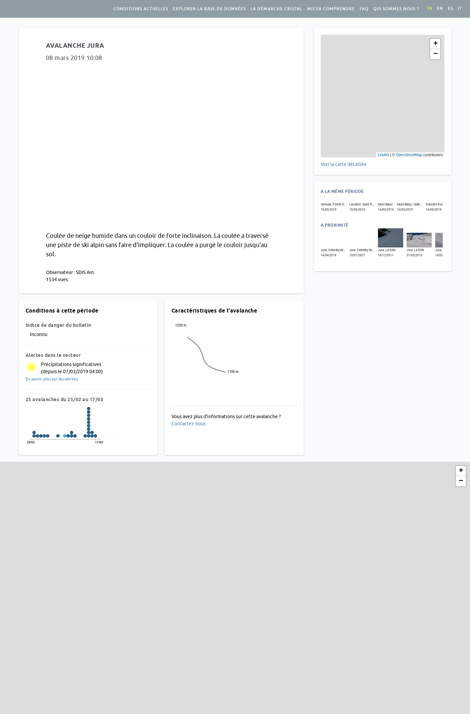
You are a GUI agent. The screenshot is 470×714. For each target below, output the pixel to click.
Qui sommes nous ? (396, 9)
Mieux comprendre (331, 9)
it (460, 8)
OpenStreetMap (409, 155)
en (440, 8)
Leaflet (383, 155)
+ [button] (435, 44)
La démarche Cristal (276, 9)
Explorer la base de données (209, 9)
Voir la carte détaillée (344, 164)
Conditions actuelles (140, 9)
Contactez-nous (188, 423)
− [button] (435, 54)
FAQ (364, 9)
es (450, 8)
